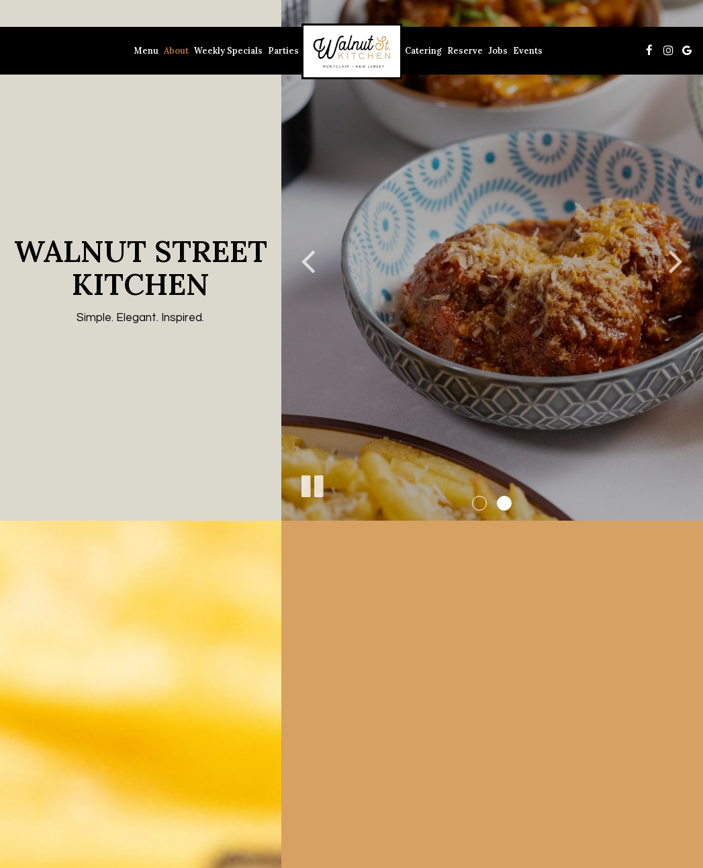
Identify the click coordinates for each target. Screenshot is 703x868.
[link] (351, 51)
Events (528, 50)
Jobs (498, 50)
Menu (146, 50)
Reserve (465, 50)
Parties (283, 50)
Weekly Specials (228, 50)
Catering (423, 50)
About (176, 50)
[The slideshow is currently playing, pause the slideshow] (311, 484)
